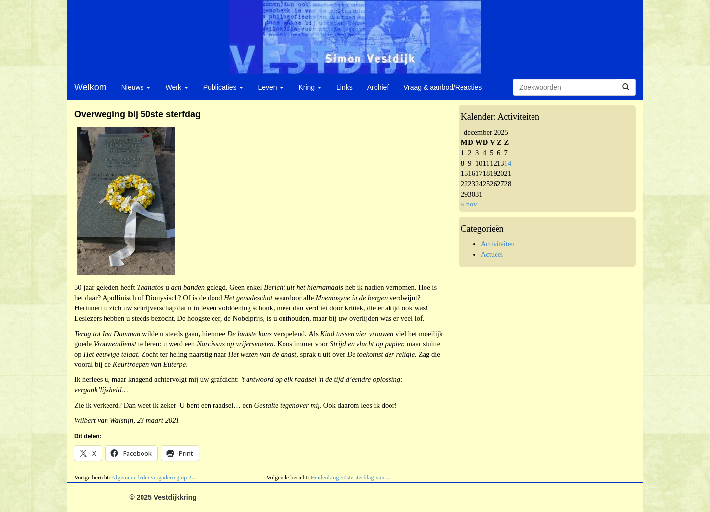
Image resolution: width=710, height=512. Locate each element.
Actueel (492, 254)
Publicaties (223, 87)
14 (508, 163)
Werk (176, 87)
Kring (309, 87)
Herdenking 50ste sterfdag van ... (350, 477)
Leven (271, 87)
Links (344, 87)
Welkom (90, 87)
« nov (469, 204)
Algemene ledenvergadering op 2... (153, 477)
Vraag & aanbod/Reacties (442, 87)
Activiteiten (498, 244)
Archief (378, 87)
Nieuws (136, 87)
